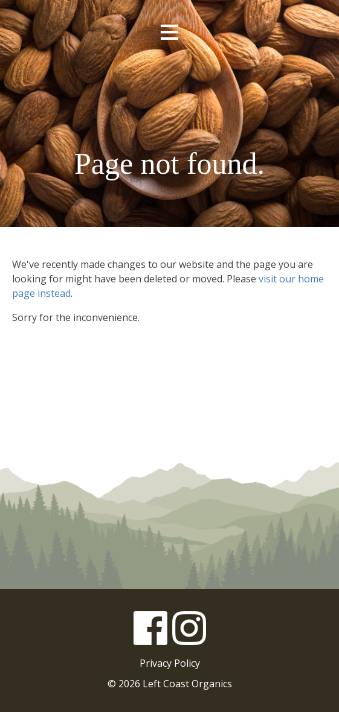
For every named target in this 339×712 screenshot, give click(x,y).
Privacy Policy (170, 663)
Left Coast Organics (169, 98)
